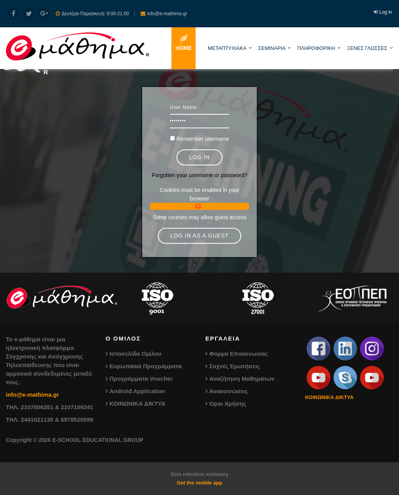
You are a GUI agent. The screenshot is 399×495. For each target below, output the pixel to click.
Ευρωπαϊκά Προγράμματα (145, 366)
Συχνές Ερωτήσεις (234, 366)
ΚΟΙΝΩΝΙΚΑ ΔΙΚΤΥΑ (137, 403)
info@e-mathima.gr (32, 394)
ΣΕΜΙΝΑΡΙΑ (272, 48)
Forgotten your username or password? (199, 175)
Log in (385, 12)
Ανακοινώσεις (228, 391)
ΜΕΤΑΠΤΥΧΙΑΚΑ (227, 48)
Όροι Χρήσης (227, 403)
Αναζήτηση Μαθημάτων (242, 378)
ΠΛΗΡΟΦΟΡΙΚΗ (316, 48)
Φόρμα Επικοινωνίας (238, 353)
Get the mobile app (199, 483)
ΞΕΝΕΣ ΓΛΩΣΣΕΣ (367, 48)
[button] (199, 206)
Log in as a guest (199, 235)
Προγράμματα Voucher (141, 378)
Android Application (137, 391)
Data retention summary (200, 474)
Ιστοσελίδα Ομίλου (135, 353)
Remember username (203, 139)
